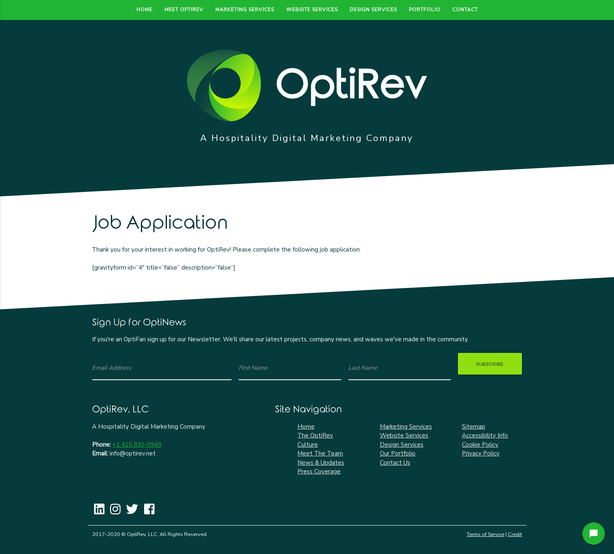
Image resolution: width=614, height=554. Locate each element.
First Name (253, 368)
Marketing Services (244, 9)
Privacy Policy (481, 453)
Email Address (111, 368)
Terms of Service (485, 534)
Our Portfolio (397, 453)
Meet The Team (320, 453)
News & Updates (320, 463)
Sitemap (473, 427)
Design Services (373, 9)
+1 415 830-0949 (136, 445)
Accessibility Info (485, 435)
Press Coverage (319, 471)
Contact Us (395, 463)
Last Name (362, 368)
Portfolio (424, 9)
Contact (465, 9)
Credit (515, 534)
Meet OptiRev (184, 9)
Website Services (312, 9)
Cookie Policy (480, 445)
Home (144, 9)
